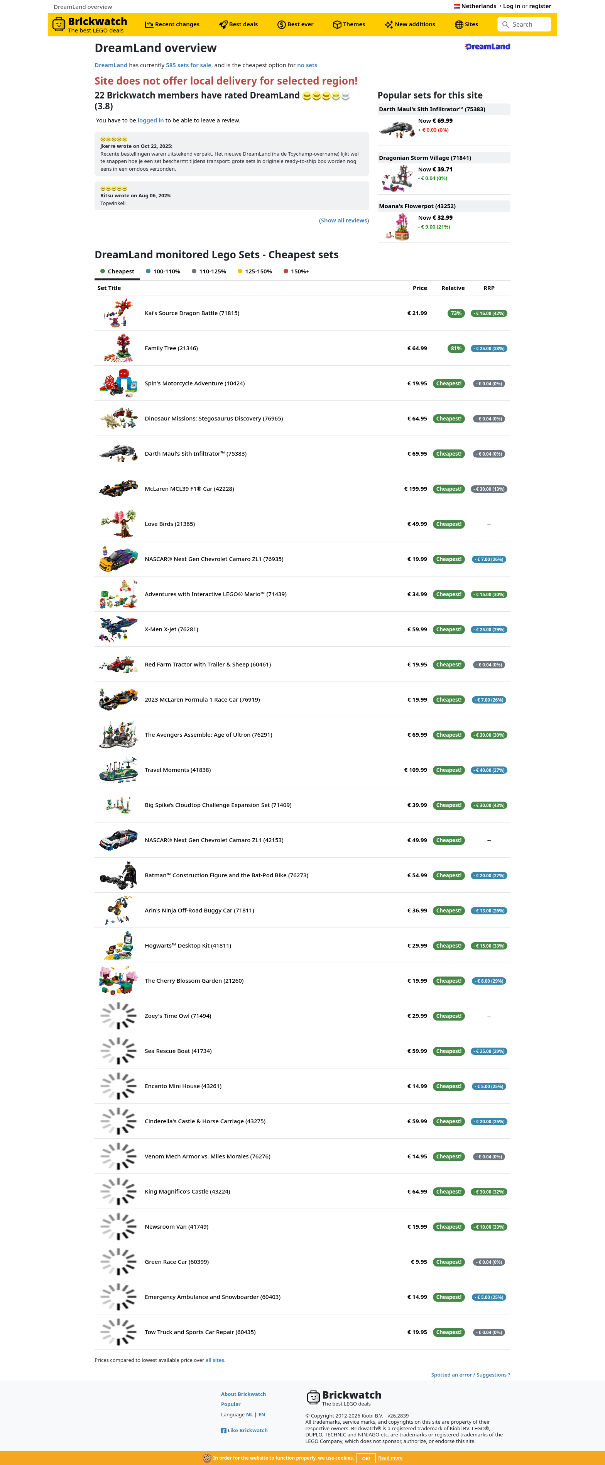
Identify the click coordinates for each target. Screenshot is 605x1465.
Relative (453, 288)
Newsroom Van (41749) (176, 1226)
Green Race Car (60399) (177, 1261)
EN (262, 1414)
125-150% (255, 271)
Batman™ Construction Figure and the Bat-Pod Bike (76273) (226, 875)
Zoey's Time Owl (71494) (178, 1015)
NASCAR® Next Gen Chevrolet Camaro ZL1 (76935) (214, 559)
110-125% (209, 271)
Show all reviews (344, 220)
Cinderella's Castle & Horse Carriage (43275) (205, 1121)
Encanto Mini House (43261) (183, 1086)
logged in (151, 120)
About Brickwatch (243, 1393)
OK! (366, 1458)
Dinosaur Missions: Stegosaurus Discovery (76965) (214, 418)
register (540, 6)
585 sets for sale (188, 65)
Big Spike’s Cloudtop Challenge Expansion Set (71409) (218, 805)
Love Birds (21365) (170, 523)
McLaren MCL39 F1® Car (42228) (189, 488)
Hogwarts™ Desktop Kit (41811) (188, 945)
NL (249, 1414)
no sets (307, 65)
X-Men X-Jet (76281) (171, 629)
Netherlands (475, 6)
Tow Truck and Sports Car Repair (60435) (200, 1332)
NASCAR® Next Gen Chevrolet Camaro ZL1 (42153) (214, 840)
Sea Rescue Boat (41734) (178, 1051)
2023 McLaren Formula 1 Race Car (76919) (202, 699)
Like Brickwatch (244, 1430)
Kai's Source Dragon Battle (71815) (192, 313)
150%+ (296, 271)
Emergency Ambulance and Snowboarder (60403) (213, 1297)
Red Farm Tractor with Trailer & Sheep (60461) (208, 664)
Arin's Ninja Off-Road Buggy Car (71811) (199, 910)
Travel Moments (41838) (178, 769)
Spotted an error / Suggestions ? (470, 1374)
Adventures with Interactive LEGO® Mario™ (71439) (216, 594)
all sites (215, 1359)
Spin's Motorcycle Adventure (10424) (195, 383)
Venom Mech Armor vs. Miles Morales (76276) (207, 1156)
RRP (489, 288)
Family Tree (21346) (171, 348)
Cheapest (117, 271)
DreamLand (111, 65)
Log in (512, 6)
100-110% (163, 271)
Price (420, 288)
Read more (390, 1458)
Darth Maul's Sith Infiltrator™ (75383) (196, 453)
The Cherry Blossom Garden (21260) (194, 980)
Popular (231, 1404)
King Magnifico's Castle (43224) (187, 1191)
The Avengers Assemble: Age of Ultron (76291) (208, 734)
